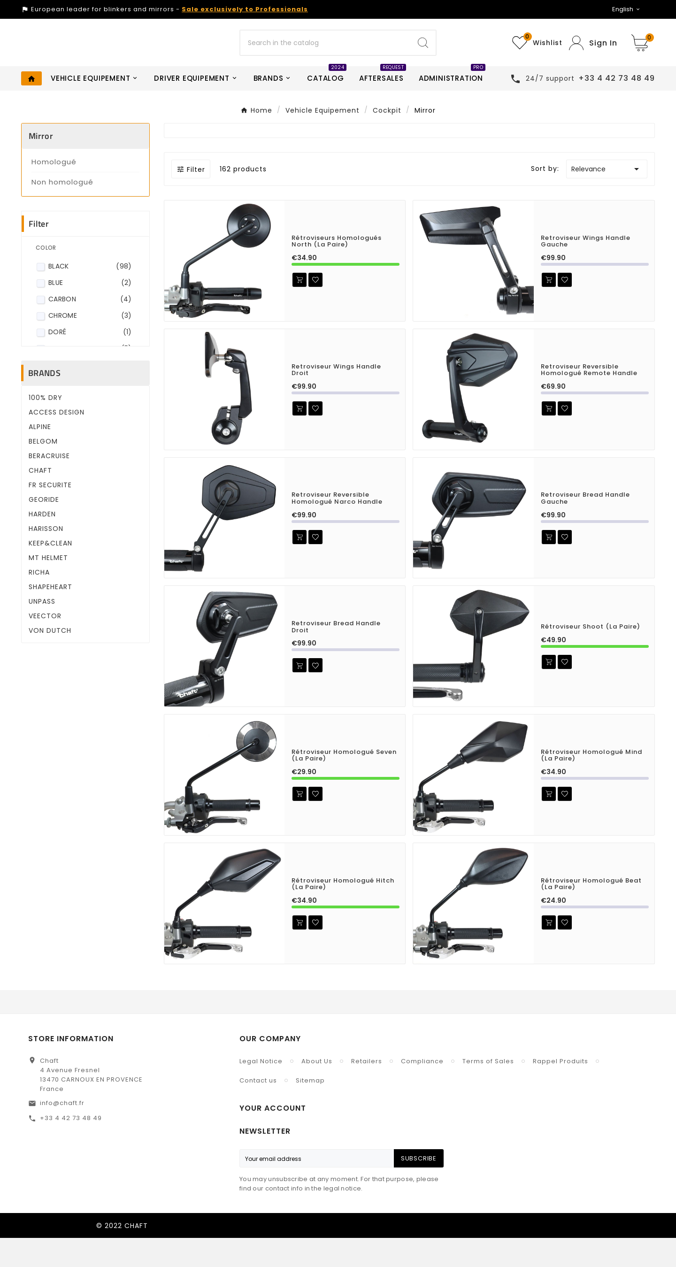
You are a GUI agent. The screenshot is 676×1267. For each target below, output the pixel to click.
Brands (44, 402)
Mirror (41, 165)
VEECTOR (45, 645)
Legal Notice (261, 1090)
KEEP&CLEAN (50, 572)
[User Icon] (593, 57)
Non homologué (62, 211)
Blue (90, 312)
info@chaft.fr (62, 1132)
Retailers (366, 1090)
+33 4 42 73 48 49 (71, 1147)
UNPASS (42, 630)
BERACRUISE (49, 485)
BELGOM (43, 470)
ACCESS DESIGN (56, 441)
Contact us (258, 1109)
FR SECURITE (50, 514)
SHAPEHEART (50, 616)
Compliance (422, 1090)
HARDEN (42, 543)
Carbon (90, 328)
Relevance (606, 198)
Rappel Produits (560, 1090)
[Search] (325, 57)
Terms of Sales (488, 1090)
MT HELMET (48, 586)
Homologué (54, 191)
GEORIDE (44, 528)
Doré (90, 361)
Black (90, 295)
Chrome (90, 345)
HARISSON (46, 557)
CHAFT (40, 499)
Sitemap (310, 1109)
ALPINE (40, 456)
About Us (316, 1090)
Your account (272, 1137)
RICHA (39, 601)
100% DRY (45, 426)
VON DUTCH (50, 659)
